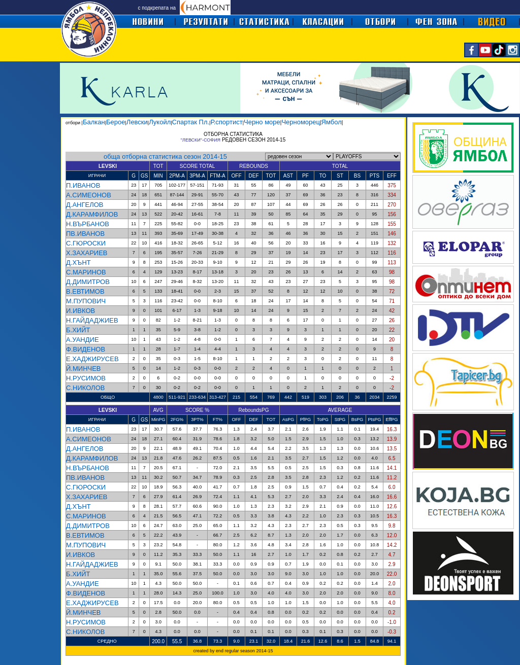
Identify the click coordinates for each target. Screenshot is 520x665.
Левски (137, 122)
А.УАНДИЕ (82, 339)
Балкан (94, 122)
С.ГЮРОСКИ (86, 243)
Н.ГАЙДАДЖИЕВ (92, 320)
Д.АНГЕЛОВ (85, 204)
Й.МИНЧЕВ (83, 368)
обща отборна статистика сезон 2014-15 (165, 156)
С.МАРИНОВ (86, 272)
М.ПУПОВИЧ (86, 301)
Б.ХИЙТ (78, 330)
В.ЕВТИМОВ (85, 291)
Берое (115, 122)
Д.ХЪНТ (78, 262)
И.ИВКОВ (80, 310)
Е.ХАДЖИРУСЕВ (92, 359)
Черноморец (300, 122)
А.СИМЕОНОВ (88, 195)
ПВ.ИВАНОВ (85, 233)
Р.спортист (226, 122)
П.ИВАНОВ (83, 185)
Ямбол (331, 122)
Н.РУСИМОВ (86, 378)
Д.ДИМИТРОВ (88, 282)
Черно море (262, 122)
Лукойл (160, 122)
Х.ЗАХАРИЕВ (87, 253)
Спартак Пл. (190, 122)
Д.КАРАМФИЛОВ (92, 214)
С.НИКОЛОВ (85, 388)
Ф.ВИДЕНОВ (85, 349)
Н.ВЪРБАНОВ (87, 224)
